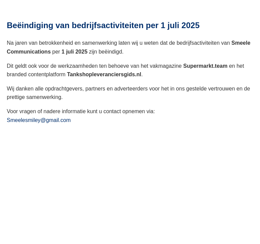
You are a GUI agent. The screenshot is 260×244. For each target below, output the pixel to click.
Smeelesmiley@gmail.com (39, 120)
